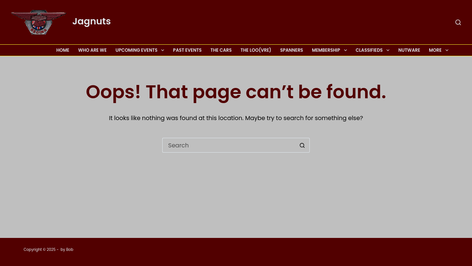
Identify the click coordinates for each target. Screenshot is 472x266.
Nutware (409, 50)
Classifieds (374, 50)
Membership (331, 50)
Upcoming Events (141, 50)
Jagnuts (91, 21)
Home (62, 50)
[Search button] (302, 145)
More (438, 50)
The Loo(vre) (255, 50)
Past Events (187, 50)
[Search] (458, 22)
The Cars (221, 50)
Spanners (291, 50)
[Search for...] (228, 145)
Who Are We (92, 50)
